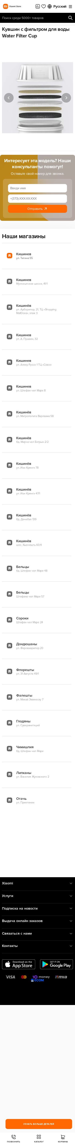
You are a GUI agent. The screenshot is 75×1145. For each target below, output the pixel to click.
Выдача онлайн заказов (37, 921)
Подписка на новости (37, 908)
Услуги (37, 896)
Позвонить (13, 1138)
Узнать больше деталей (38, 1124)
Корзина (63, 1138)
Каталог (39, 1138)
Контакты (37, 946)
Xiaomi (37, 883)
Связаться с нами (37, 933)
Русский (56, 6)
